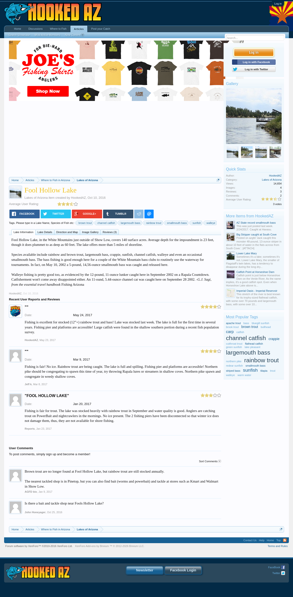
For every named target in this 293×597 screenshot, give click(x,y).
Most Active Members (47, 35)
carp (230, 331)
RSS (284, 540)
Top (278, 540)
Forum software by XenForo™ (39, 546)
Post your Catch (100, 28)
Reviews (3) (110, 232)
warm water (244, 375)
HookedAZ (78, 197)
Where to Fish (58, 28)
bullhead (266, 327)
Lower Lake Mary (246, 253)
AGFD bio (31, 491)
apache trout (233, 323)
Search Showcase (19, 35)
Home (17, 28)
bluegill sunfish (260, 323)
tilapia (263, 370)
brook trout (232, 327)
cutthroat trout (234, 343)
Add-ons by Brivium (109, 546)
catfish (240, 332)
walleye (210, 223)
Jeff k (28, 384)
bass (246, 323)
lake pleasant (252, 347)
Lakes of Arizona (36, 197)
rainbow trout (152, 223)
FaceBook (274, 567)
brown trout (84, 223)
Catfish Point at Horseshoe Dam (255, 271)
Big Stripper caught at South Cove (256, 234)
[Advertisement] (115, 141)
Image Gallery (90, 232)
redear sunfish (234, 365)
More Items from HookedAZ (250, 216)
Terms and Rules (278, 546)
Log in (278, 3)
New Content (74, 35)
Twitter (276, 573)
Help (261, 540)
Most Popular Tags (242, 317)
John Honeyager (35, 512)
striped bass (233, 370)
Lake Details (45, 232)
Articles (79, 29)
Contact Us (249, 540)
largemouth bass (129, 223)
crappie (274, 339)
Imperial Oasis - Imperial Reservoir (256, 290)
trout (272, 370)
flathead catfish (254, 343)
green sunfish (234, 347)
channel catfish (105, 223)
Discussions (35, 28)
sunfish (196, 223)
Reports (30, 428)
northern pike (233, 361)
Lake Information (23, 232)
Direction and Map (67, 232)
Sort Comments (210, 461)
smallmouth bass (176, 223)
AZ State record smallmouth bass (256, 222)
